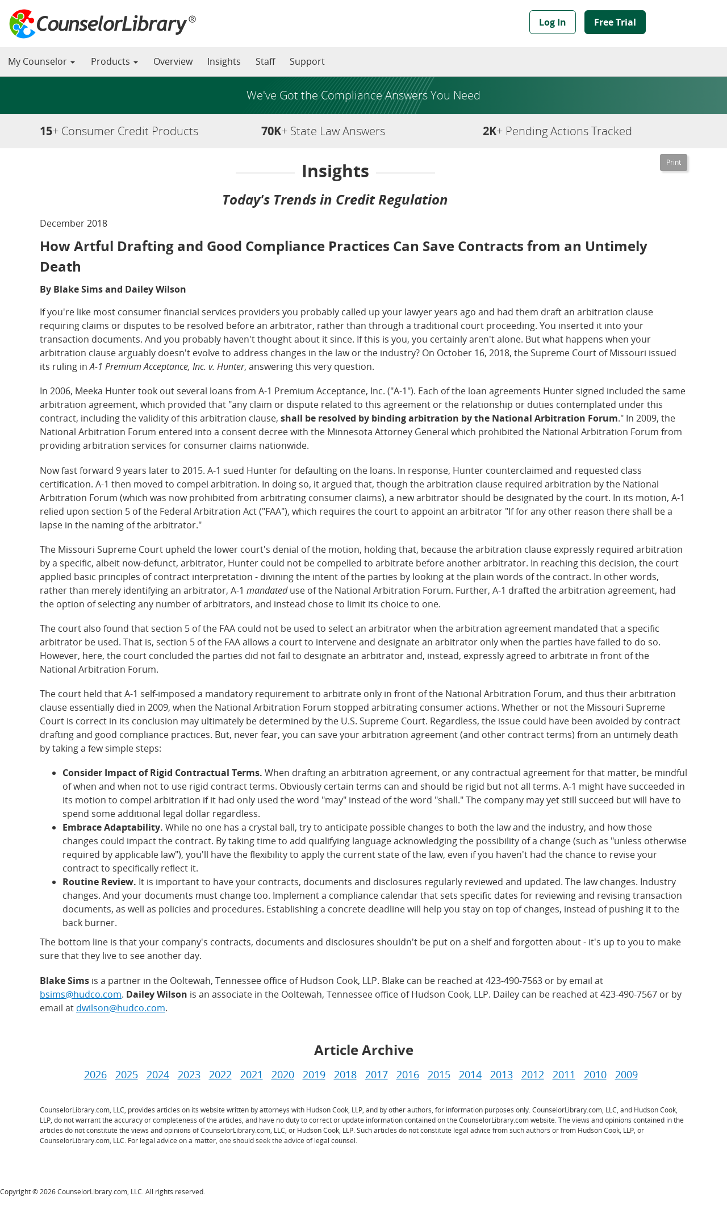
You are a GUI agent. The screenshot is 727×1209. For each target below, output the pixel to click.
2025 (126, 1074)
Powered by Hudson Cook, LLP (691, 24)
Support (307, 61)
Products (114, 61)
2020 (282, 1074)
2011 (564, 1074)
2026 (95, 1074)
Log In (552, 22)
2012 (532, 1074)
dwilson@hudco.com (120, 1008)
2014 (470, 1074)
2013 (501, 1074)
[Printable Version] (673, 162)
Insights (224, 61)
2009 (626, 1074)
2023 (189, 1074)
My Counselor (41, 61)
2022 (220, 1074)
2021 (251, 1074)
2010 (595, 1074)
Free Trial (615, 22)
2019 (314, 1074)
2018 (345, 1074)
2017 (376, 1074)
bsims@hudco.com (81, 994)
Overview (173, 61)
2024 (158, 1074)
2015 (439, 1074)
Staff (265, 61)
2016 (407, 1074)
